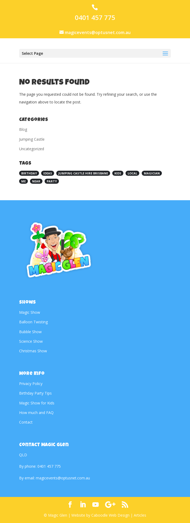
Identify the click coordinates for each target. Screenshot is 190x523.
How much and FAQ (36, 412)
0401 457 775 (95, 17)
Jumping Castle (32, 139)
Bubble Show (30, 331)
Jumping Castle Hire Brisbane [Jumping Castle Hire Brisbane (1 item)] (83, 173)
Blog (23, 129)
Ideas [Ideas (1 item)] (47, 173)
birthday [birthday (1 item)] (29, 173)
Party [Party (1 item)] (52, 181)
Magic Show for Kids (36, 402)
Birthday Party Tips (35, 393)
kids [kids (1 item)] (117, 173)
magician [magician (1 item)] (152, 173)
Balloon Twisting (33, 321)
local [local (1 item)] (132, 173)
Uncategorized (31, 148)
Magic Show (29, 312)
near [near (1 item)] (36, 181)
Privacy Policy (30, 383)
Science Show (31, 341)
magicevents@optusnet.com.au (63, 477)
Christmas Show (33, 350)
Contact (26, 422)
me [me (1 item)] (23, 181)
